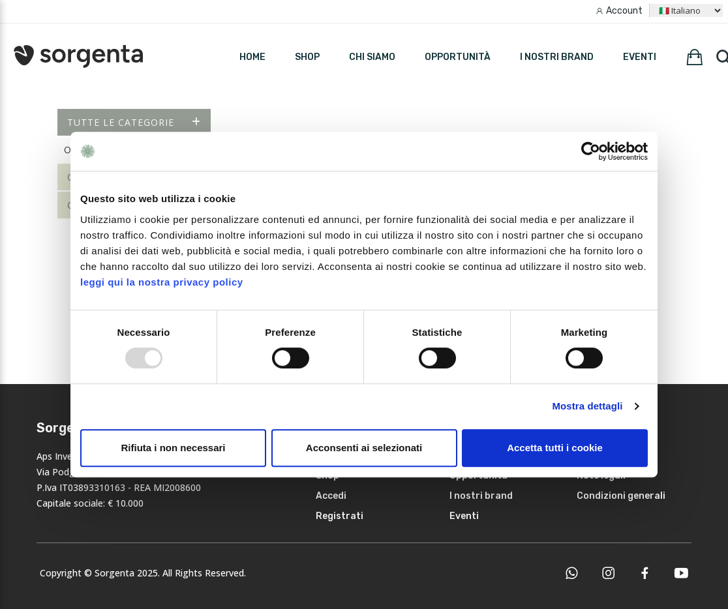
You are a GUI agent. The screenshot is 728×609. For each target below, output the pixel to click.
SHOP (307, 57)
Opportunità (458, 57)
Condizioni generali (621, 495)
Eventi (639, 57)
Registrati (339, 516)
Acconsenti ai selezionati (364, 447)
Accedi (331, 495)
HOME (252, 57)
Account (624, 10)
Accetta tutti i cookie (555, 447)
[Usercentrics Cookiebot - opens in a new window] (591, 151)
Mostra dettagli (587, 405)
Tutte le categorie (134, 122)
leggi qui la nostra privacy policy (161, 282)
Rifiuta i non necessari (173, 447)
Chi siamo (372, 57)
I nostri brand (557, 57)
